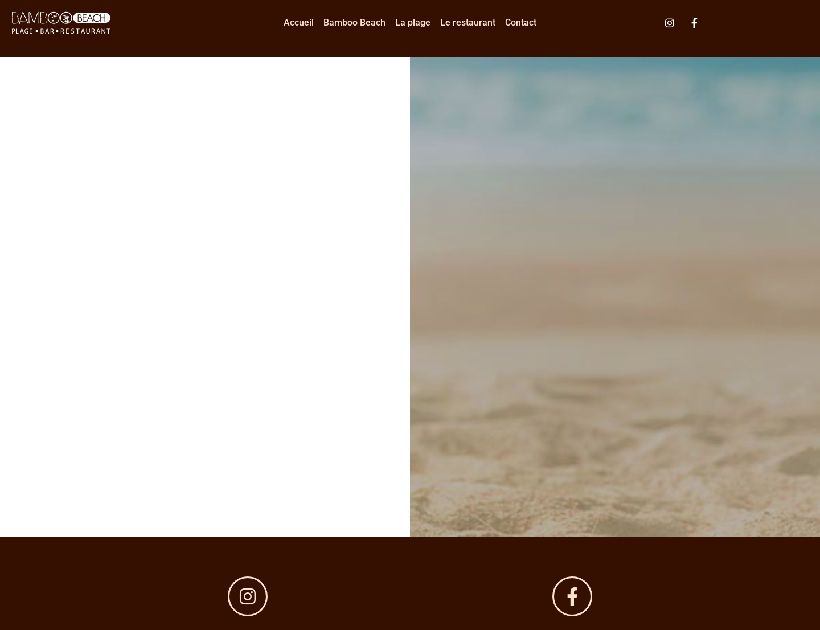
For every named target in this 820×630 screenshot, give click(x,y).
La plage (412, 22)
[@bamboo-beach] (248, 596)
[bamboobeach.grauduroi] (572, 596)
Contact (520, 22)
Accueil (299, 22)
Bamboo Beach (354, 22)
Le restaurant (467, 22)
